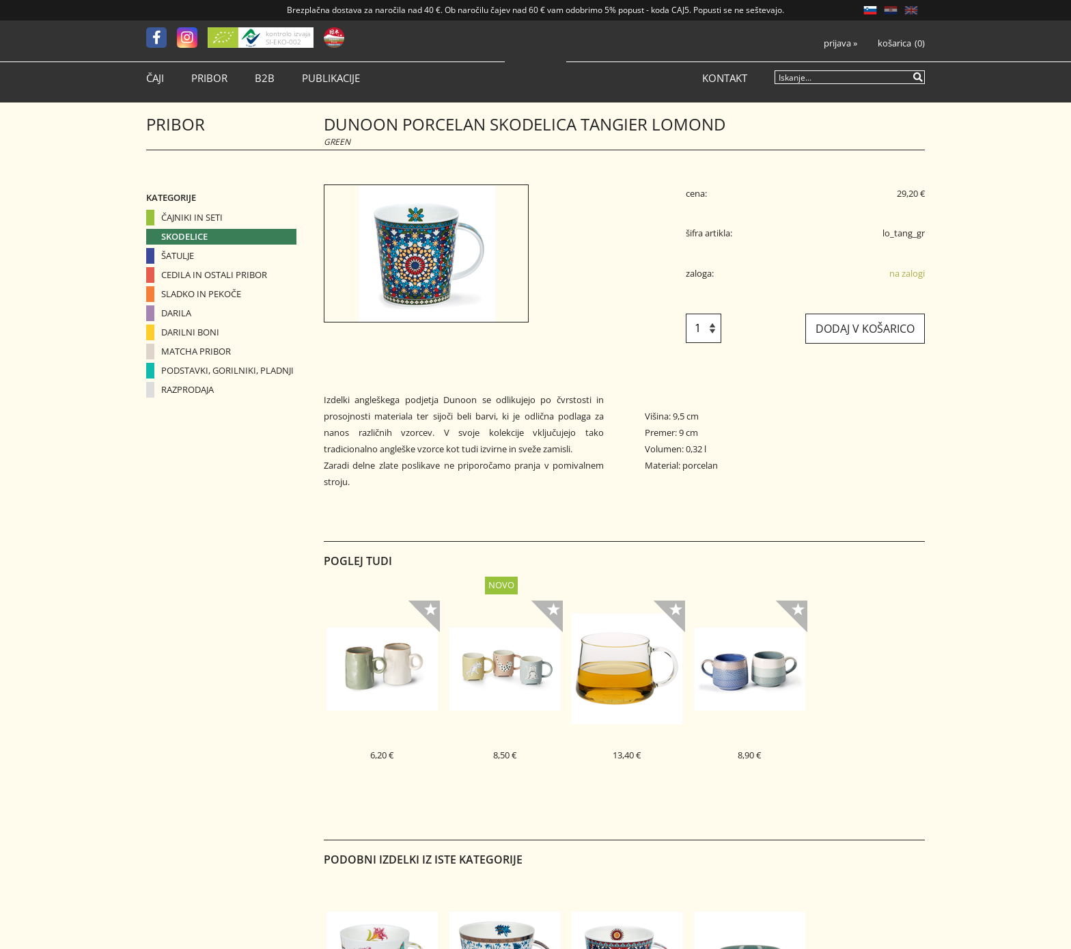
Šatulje (177, 255)
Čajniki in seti (192, 217)
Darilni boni (190, 332)
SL (870, 10)
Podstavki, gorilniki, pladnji (227, 370)
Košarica (894, 43)
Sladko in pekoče (201, 294)
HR (891, 10)
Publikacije (331, 78)
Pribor (209, 78)
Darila (176, 313)
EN (911, 10)
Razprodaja (187, 389)
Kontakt (724, 78)
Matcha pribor (196, 351)
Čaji (155, 78)
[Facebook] (161, 37)
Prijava (840, 43)
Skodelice (184, 236)
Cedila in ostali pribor (214, 275)
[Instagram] (192, 37)
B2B (265, 78)
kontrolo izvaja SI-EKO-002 (288, 37)
